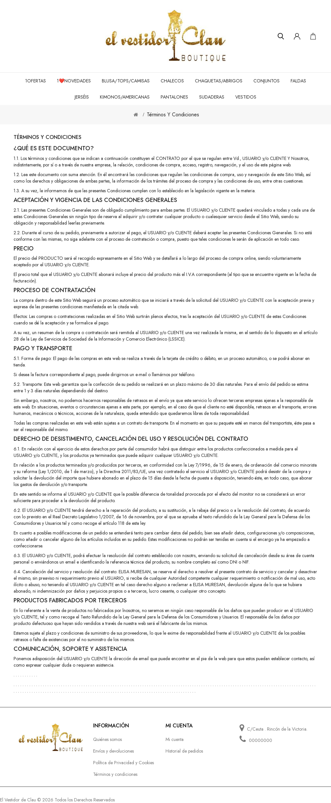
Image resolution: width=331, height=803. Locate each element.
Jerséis (82, 97)
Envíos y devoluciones (113, 751)
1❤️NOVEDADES (74, 81)
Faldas (298, 81)
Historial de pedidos (184, 751)
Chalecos (172, 81)
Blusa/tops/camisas (126, 81)
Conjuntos (266, 81)
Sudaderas (211, 97)
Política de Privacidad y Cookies (123, 762)
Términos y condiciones (173, 114)
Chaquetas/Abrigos (218, 81)
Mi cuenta (175, 739)
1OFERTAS (35, 81)
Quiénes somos (107, 739)
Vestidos (245, 97)
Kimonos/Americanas (125, 97)
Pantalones (174, 97)
